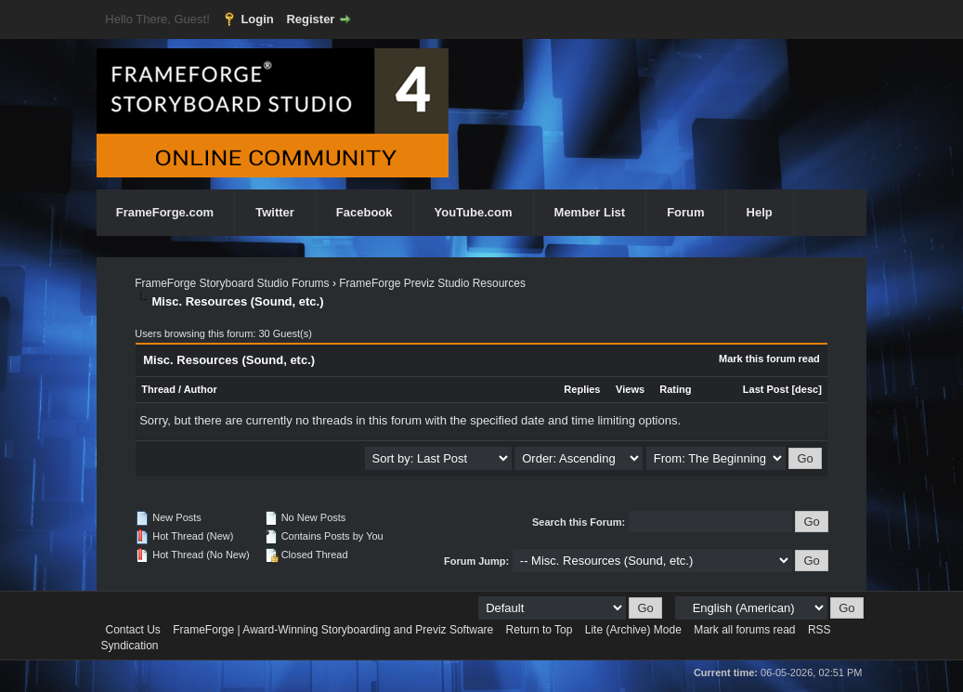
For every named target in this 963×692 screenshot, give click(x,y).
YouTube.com (474, 212)
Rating (675, 389)
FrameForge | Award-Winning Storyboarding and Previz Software (333, 629)
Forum (685, 212)
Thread (158, 389)
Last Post (766, 389)
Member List (590, 212)
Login (257, 19)
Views (630, 389)
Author (200, 389)
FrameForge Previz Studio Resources (432, 283)
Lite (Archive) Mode (633, 629)
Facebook (364, 212)
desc (806, 389)
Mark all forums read (744, 629)
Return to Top (539, 629)
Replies (582, 389)
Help (760, 212)
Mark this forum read (769, 358)
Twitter (274, 212)
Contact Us (133, 629)
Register (310, 19)
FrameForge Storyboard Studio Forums (232, 283)
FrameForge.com (165, 212)
